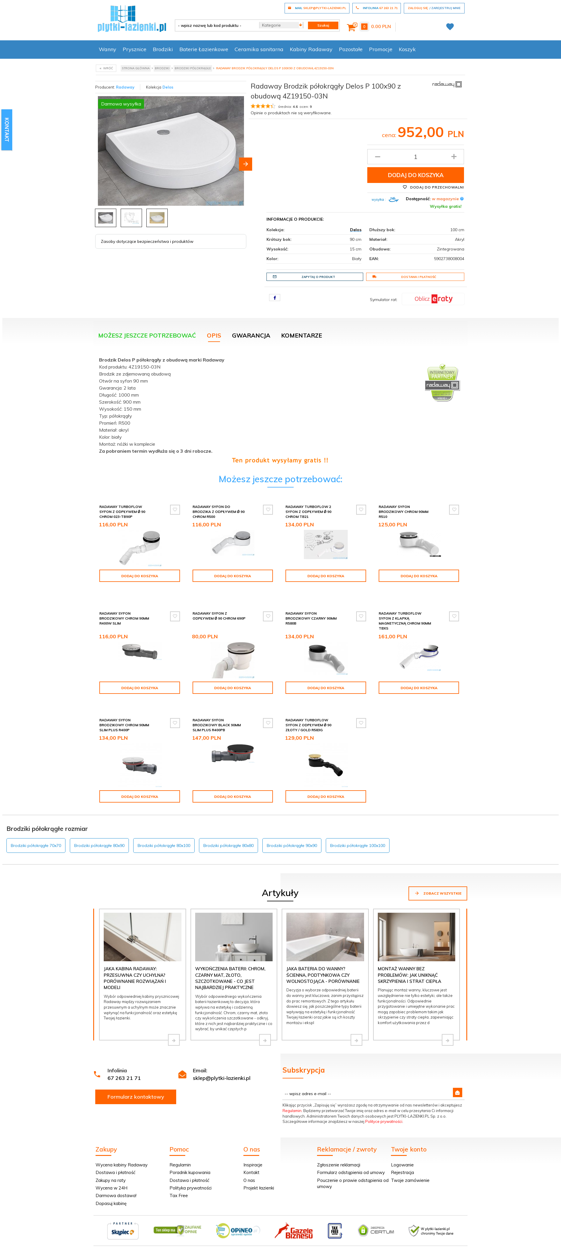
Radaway (125, 87)
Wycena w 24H (111, 1178)
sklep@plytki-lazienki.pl (221, 1068)
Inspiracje (252, 1155)
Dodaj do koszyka (416, 175)
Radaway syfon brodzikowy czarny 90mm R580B (311, 611)
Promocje (380, 49)
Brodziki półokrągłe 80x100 (164, 836)
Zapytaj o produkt (304, 277)
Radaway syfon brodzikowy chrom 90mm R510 (403, 511)
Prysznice (134, 49)
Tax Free (178, 1186)
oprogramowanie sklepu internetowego (431, 1246)
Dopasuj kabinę (111, 1194)
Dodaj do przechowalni (433, 187)
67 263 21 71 (124, 1068)
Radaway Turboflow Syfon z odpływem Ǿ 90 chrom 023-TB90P (122, 511)
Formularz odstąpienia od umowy (351, 1163)
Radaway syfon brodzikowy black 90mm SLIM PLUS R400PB (217, 715)
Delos (167, 87)
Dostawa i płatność (404, 277)
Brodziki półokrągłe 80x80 (228, 836)
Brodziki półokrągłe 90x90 (292, 836)
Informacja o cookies (374, 1246)
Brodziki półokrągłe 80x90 (99, 836)
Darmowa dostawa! (116, 1186)
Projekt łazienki (258, 1178)
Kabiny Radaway (311, 49)
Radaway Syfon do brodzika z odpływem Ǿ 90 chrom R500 (219, 511)
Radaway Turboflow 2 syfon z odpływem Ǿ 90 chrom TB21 (308, 511)
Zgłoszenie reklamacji (338, 1155)
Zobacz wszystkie (437, 883)
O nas (249, 1171)
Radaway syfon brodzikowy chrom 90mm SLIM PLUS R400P (124, 715)
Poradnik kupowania (189, 1163)
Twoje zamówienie (410, 1171)
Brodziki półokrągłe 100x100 (357, 836)
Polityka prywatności (190, 1178)
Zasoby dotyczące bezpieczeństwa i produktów (147, 241)
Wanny (107, 49)
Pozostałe (351, 49)
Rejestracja (402, 1163)
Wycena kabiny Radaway (122, 1155)
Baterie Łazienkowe (203, 49)
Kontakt (251, 1163)
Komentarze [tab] (301, 335)
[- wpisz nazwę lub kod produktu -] (215, 25)
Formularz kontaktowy (136, 1087)
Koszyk (407, 49)
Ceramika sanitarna (259, 49)
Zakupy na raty (111, 1171)
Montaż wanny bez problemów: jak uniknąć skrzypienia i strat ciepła (409, 966)
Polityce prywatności (383, 1112)
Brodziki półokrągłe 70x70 (36, 836)
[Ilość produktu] (416, 156)
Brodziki (163, 49)
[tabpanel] (281, 409)
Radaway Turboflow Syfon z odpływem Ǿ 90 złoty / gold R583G (308, 715)
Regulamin (292, 1101)
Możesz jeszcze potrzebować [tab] (147, 335)
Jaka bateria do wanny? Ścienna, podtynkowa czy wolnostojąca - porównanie (323, 966)
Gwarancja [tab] (251, 335)
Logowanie (402, 1155)
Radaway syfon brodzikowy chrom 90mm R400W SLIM (124, 611)
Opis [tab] (214, 335)
